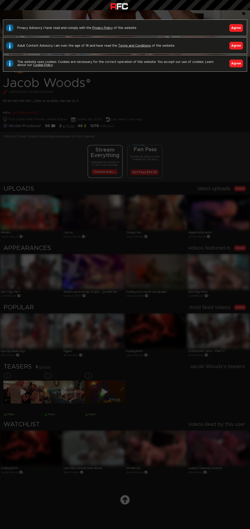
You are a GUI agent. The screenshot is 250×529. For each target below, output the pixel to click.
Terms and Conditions (134, 45)
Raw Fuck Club (119, 6)
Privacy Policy (102, 27)
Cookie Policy (43, 65)
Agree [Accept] (236, 27)
